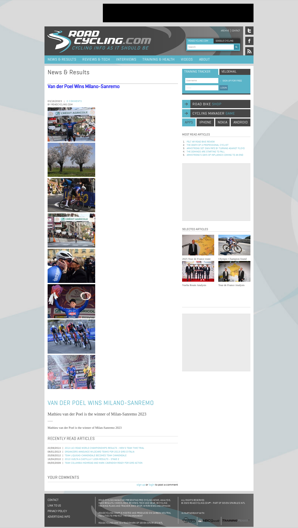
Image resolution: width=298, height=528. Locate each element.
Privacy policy (57, 511)
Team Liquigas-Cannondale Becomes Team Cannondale (95, 455)
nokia (222, 122)
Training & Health (158, 59)
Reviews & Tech (96, 59)
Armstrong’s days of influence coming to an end (215, 155)
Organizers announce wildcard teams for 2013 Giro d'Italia (99, 452)
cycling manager (213, 113)
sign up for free (230, 81)
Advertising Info (59, 516)
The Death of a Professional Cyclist (207, 145)
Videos (187, 59)
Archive (225, 31)
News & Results (62, 59)
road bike (206, 104)
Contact (236, 31)
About (204, 59)
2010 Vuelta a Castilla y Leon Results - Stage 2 (92, 459)
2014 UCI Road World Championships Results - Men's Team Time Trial (104, 448)
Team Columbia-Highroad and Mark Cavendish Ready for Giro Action (103, 463)
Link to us (54, 505)
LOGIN (223, 88)
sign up (141, 484)
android (240, 122)
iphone (205, 122)
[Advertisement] (178, 13)
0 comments (74, 101)
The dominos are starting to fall (206, 152)
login (151, 484)
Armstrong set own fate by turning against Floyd (216, 148)
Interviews (126, 59)
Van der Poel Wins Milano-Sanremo (83, 86)
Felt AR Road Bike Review (201, 142)
